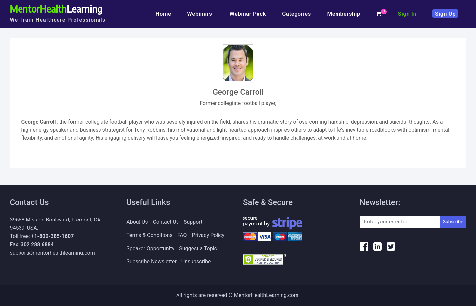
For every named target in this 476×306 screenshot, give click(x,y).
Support (193, 222)
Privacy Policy (208, 235)
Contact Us (166, 222)
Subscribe (453, 221)
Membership (343, 13)
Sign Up (445, 13)
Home (163, 13)
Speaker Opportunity (150, 248)
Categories (296, 13)
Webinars (200, 13)
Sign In (407, 13)
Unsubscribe (196, 261)
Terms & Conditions (149, 235)
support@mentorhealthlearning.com (52, 253)
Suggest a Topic (198, 248)
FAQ (182, 235)
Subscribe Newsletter (151, 261)
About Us (137, 222)
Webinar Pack (248, 13)
